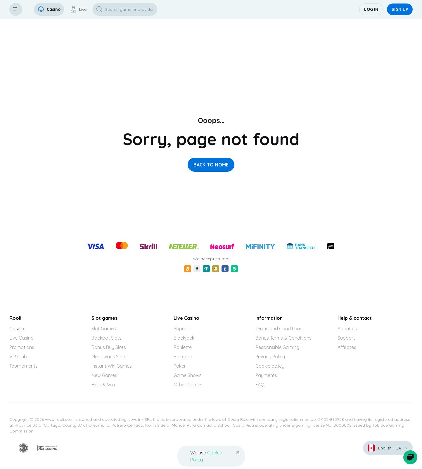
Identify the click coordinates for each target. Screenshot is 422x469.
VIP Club (18, 356)
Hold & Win (103, 385)
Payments (266, 375)
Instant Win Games (111, 366)
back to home (211, 165)
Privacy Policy (270, 356)
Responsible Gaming (277, 347)
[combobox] (388, 448)
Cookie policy (269, 366)
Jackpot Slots (106, 338)
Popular (182, 328)
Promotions (21, 347)
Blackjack (184, 338)
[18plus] (23, 448)
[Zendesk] (410, 457)
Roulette (183, 347)
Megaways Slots (109, 356)
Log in (371, 9)
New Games (104, 375)
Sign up (400, 9)
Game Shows (188, 375)
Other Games (188, 385)
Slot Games (103, 328)
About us (347, 328)
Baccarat (184, 356)
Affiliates (347, 347)
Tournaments (23, 366)
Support (346, 338)
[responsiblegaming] (47, 448)
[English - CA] (388, 448)
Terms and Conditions (278, 328)
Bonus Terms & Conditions (283, 338)
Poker (180, 366)
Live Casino (21, 338)
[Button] (15, 9)
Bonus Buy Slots (108, 347)
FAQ (259, 385)
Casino (16, 328)
